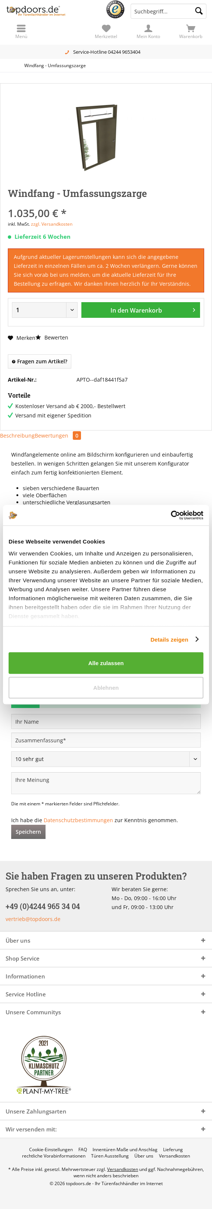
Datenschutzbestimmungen (78, 820)
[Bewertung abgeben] (106, 759)
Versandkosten (174, 1156)
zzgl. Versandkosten (51, 224)
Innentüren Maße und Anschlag (125, 1150)
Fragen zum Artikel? (39, 361)
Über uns (143, 1156)
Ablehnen (106, 687)
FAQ (82, 1150)
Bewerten (51, 337)
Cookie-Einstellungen (51, 1150)
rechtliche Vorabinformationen (53, 1156)
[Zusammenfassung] (106, 740)
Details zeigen (169, 639)
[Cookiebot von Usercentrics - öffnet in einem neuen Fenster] (170, 515)
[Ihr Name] (106, 721)
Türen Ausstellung (110, 1156)
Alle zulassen (106, 663)
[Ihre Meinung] (106, 783)
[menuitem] (190, 32)
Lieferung (173, 1150)
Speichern (28, 831)
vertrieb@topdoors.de (33, 919)
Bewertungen (58, 435)
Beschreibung (17, 435)
